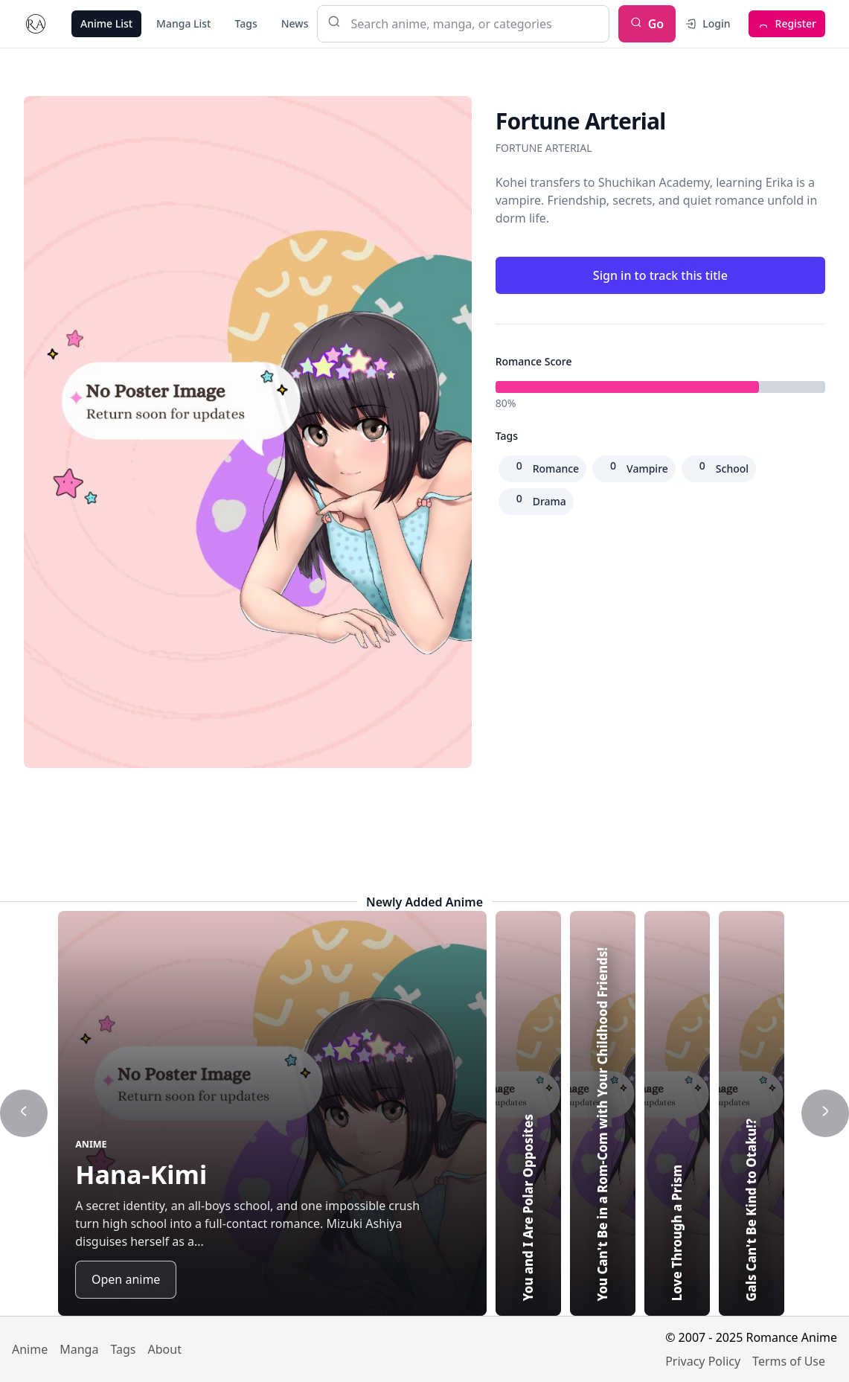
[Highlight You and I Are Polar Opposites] (528, 1113)
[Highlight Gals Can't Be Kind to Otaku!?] (751, 1113)
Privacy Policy (702, 1361)
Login (707, 23)
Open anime (126, 1279)
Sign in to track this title (660, 275)
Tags (245, 23)
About (165, 1349)
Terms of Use (788, 1361)
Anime (30, 1349)
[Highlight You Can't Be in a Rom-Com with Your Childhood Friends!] (602, 1113)
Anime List (106, 23)
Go (647, 24)
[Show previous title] (24, 1113)
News (295, 23)
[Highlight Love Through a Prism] (677, 1113)
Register (786, 23)
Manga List (183, 23)
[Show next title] (825, 1113)
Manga (79, 1349)
